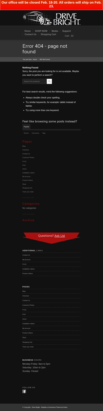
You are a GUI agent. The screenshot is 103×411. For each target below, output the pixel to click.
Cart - (67, 36)
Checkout (25, 150)
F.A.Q (24, 161)
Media (55, 31)
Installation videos (28, 173)
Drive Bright (36, 407)
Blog (23, 146)
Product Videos (27, 180)
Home (27, 31)
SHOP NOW (41, 31)
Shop (24, 184)
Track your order (28, 192)
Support (66, 31)
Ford (24, 165)
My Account (26, 176)
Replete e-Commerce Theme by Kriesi (54, 407)
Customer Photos (28, 157)
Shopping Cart (48, 34)
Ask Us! (59, 235)
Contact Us (30, 34)
